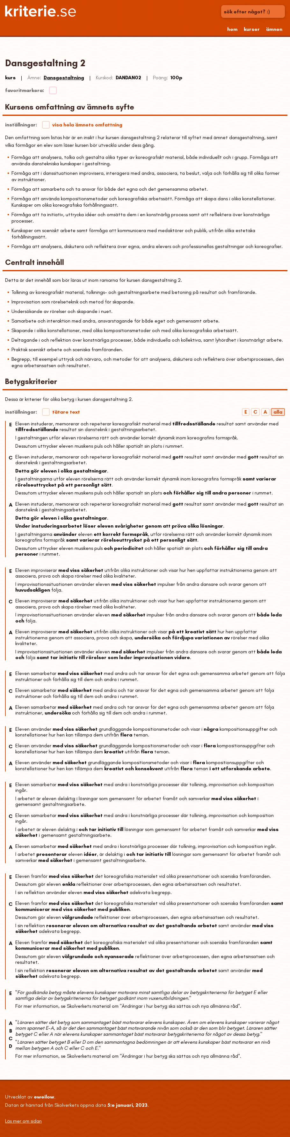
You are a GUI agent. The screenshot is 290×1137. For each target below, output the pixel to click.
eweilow (44, 1097)
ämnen (274, 29)
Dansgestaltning (64, 78)
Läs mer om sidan (23, 1121)
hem (232, 29)
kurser (252, 29)
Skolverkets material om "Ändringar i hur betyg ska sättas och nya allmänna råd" (153, 1006)
